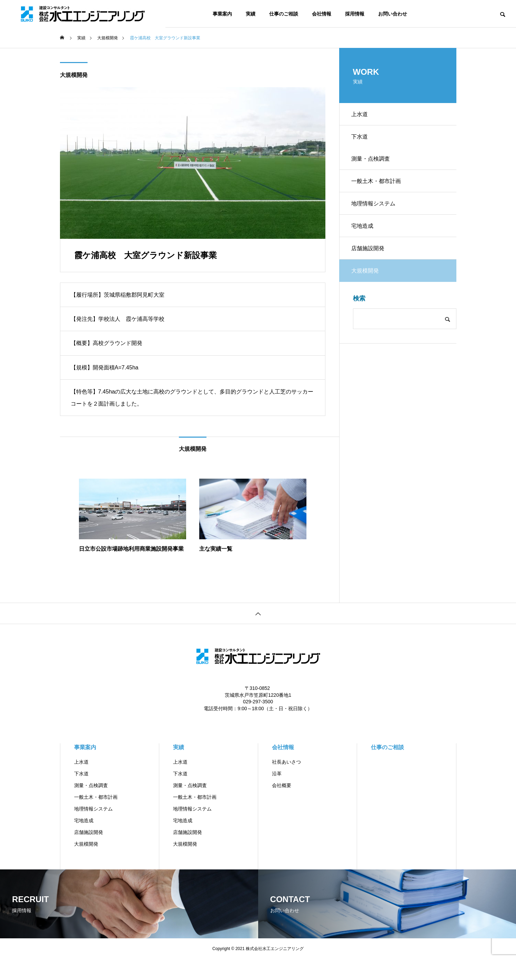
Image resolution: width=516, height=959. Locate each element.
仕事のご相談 (283, 14)
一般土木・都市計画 (378, 187)
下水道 (361, 139)
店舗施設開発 (369, 260)
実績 (250, 14)
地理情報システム (375, 211)
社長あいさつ (286, 762)
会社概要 (281, 785)
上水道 (361, 115)
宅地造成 (364, 235)
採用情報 (354, 14)
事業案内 (222, 14)
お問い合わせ (392, 14)
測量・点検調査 (372, 163)
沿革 (277, 773)
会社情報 (321, 14)
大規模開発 (74, 75)
